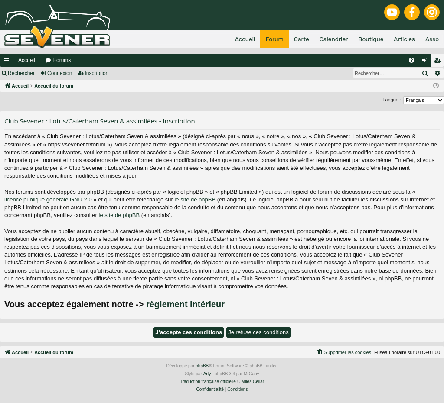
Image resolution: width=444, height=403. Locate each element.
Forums (62, 60)
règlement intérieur (185, 304)
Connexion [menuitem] (426, 62)
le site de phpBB (194, 199)
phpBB (202, 366)
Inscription (97, 73)
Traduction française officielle (208, 381)
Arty (207, 373)
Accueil (26, 60)
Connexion (59, 73)
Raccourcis (8, 62)
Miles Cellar (253, 381)
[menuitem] (411, 60)
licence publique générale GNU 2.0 (48, 199)
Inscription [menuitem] (439, 62)
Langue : (391, 99)
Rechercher (21, 73)
